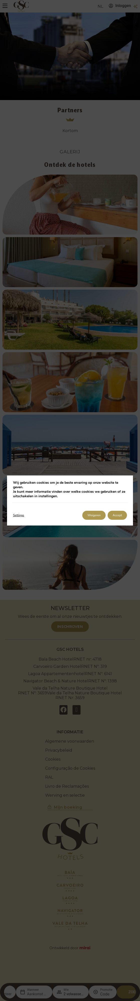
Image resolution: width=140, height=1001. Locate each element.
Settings (18, 515)
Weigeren (94, 515)
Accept (117, 515)
